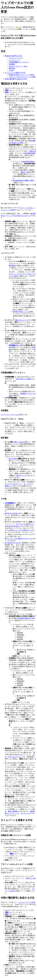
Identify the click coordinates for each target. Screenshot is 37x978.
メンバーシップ (14, 60)
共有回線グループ (15, 345)
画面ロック (9, 486)
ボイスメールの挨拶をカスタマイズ (19, 538)
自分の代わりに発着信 (24, 379)
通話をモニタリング (22, 320)
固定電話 (12, 68)
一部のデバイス (20, 475)
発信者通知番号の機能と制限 (23, 180)
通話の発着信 (12, 811)
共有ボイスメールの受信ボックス (21, 530)
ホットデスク (13, 459)
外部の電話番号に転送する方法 (16, 79)
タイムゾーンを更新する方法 (15, 72)
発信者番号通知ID (28, 161)
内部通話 (12, 64)
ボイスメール (25, 813)
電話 (6, 90)
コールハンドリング (16, 58)
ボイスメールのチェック (13, 484)
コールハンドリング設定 (27, 902)
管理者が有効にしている (21, 312)
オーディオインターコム (9, 414)
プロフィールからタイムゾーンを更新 (22, 77)
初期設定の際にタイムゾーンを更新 (21, 75)
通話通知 (12, 265)
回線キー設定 (25, 172)
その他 (11, 70)
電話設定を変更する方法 (13, 56)
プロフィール (30, 878)
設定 (6, 92)
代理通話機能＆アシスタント (19, 62)
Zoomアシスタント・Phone (18, 66)
